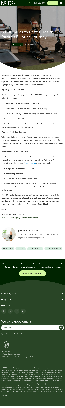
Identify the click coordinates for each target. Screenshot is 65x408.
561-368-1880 (6, 351)
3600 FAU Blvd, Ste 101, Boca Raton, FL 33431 (17, 357)
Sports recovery (53, 249)
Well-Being (17, 45)
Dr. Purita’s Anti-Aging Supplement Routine (19, 217)
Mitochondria (35, 249)
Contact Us (53, 3)
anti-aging (8, 249)
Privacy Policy (5, 361)
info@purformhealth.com (10, 354)
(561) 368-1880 (39, 3)
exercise (20, 249)
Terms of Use (14, 361)
